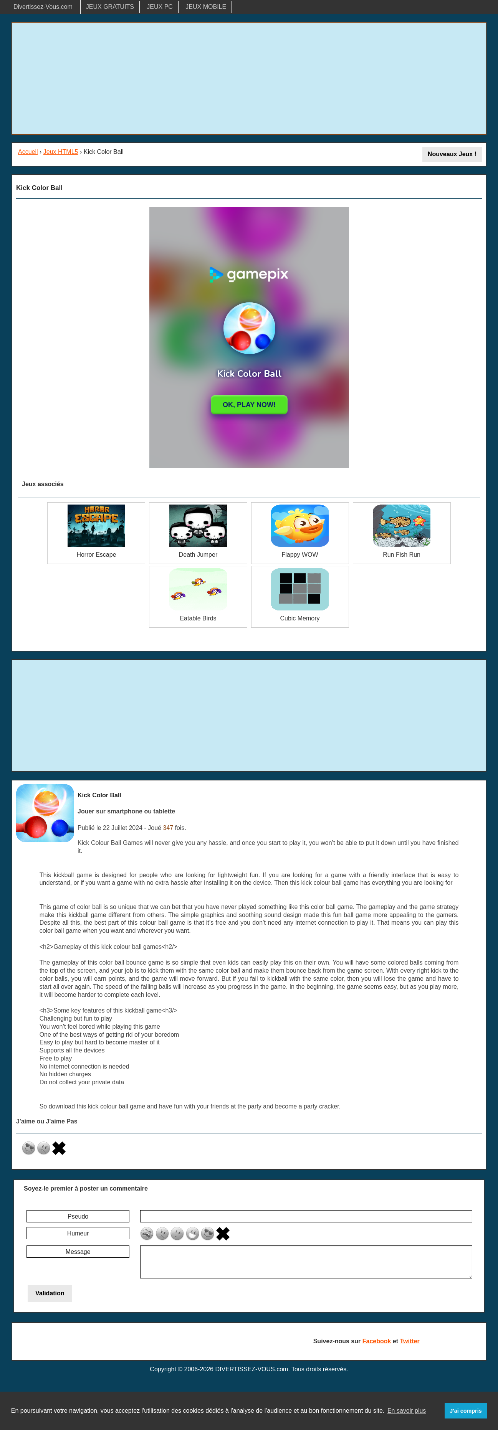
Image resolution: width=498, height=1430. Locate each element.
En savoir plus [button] (406, 1410)
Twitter (410, 1341)
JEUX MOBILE (205, 6)
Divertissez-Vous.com (43, 6)
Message (78, 1252)
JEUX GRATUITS (110, 6)
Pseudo (78, 1216)
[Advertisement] (249, 78)
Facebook (376, 1341)
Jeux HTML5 (60, 151)
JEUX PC (160, 6)
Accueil (28, 151)
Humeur (78, 1233)
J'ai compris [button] (465, 1411)
